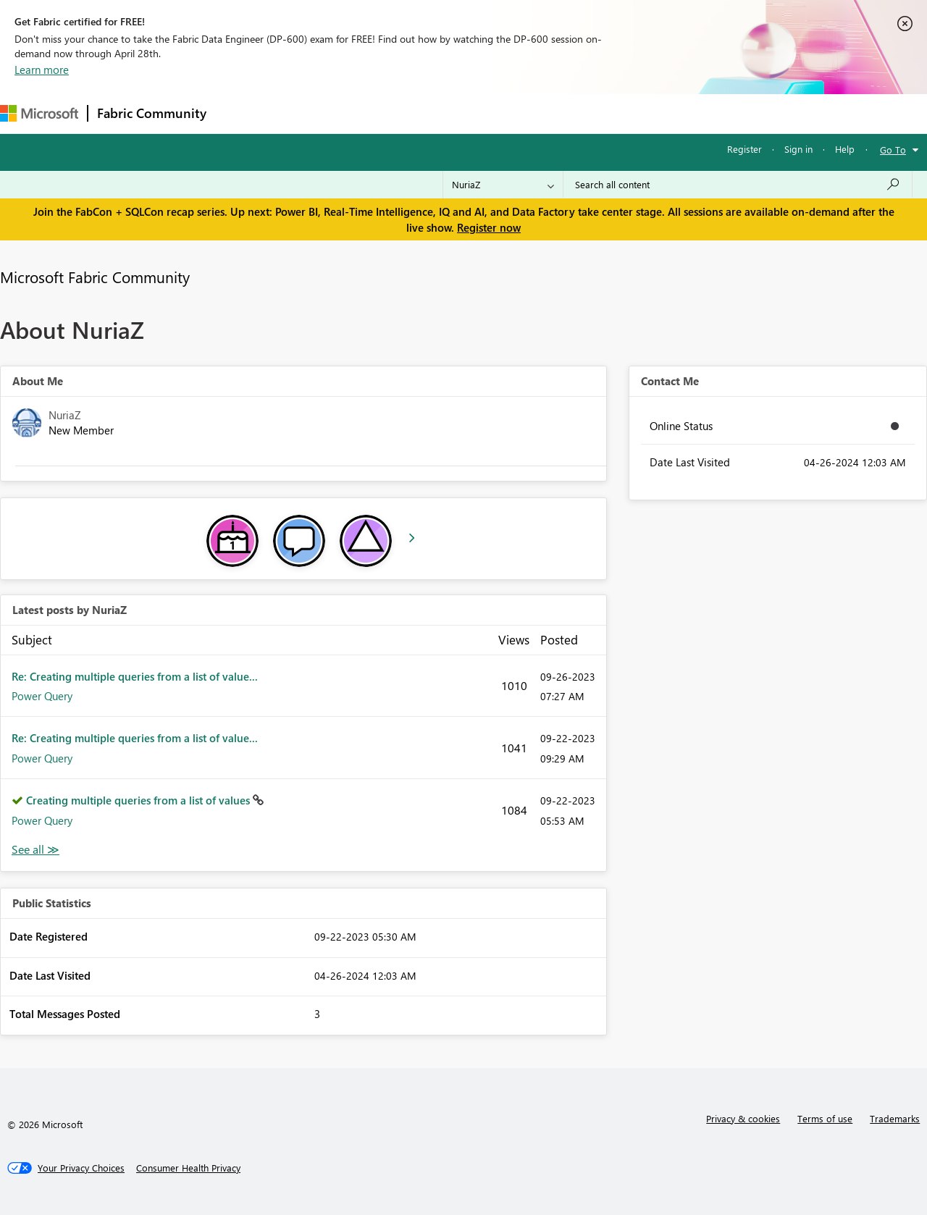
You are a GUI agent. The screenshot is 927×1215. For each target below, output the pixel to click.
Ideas (362, 113)
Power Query (42, 696)
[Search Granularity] (503, 184)
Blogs (491, 113)
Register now (489, 227)
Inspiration (303, 113)
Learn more (41, 69)
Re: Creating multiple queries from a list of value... (135, 676)
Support (609, 113)
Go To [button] (893, 149)
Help (845, 149)
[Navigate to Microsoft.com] (39, 113)
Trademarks (895, 1118)
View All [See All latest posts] (35, 849)
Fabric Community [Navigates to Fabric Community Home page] (151, 113)
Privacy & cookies (743, 1118)
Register (744, 149)
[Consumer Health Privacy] (188, 1168)
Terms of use (824, 1118)
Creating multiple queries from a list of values (139, 800)
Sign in (798, 149)
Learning (547, 113)
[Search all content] (738, 184)
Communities (427, 113)
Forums (239, 113)
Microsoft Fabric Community (95, 276)
